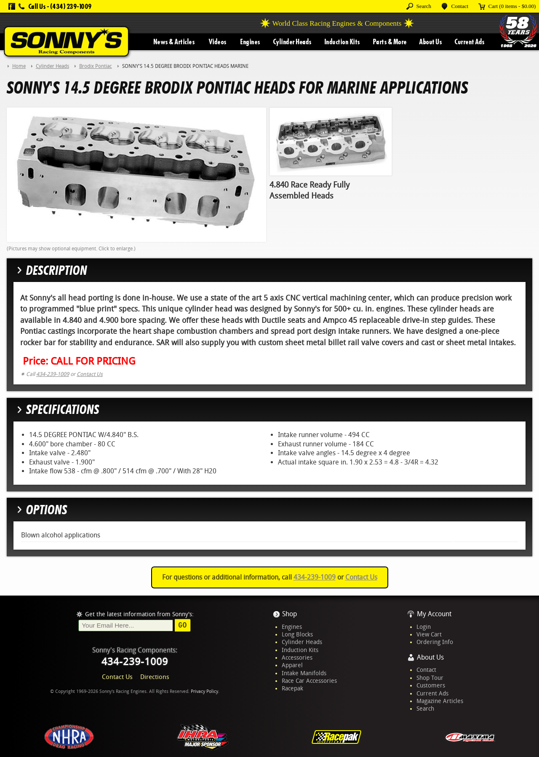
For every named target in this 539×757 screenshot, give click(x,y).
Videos (217, 41)
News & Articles (174, 41)
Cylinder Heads (292, 41)
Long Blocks (297, 634)
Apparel (292, 665)
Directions (154, 677)
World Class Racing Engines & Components (337, 23)
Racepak (292, 688)
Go (182, 625)
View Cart (429, 634)
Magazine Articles (439, 701)
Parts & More (390, 41)
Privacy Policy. (205, 691)
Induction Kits (342, 41)
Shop (289, 614)
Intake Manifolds (304, 673)
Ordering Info (434, 642)
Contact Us (90, 374)
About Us (430, 41)
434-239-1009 (52, 374)
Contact (426, 669)
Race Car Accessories (309, 680)
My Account (434, 614)
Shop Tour (429, 677)
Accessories (297, 657)
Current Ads (469, 41)
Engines (250, 41)
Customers (430, 685)
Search (425, 708)
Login (423, 626)
